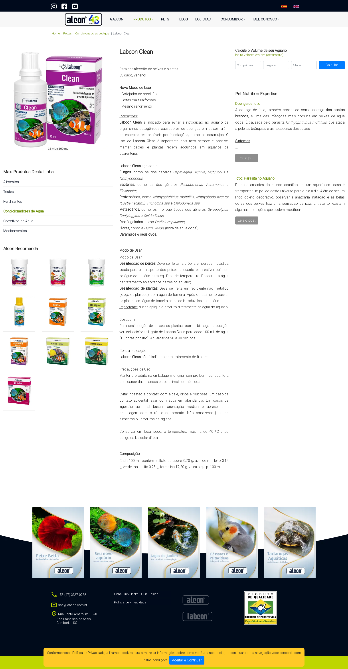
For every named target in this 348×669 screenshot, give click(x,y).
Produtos (142, 19)
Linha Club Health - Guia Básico (136, 594)
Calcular (332, 65)
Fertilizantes (12, 201)
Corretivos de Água (18, 221)
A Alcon (116, 19)
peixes (67, 33)
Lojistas (203, 19)
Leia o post (246, 158)
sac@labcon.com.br (69, 605)
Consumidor (232, 19)
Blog (183, 19)
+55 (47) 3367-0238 (174, 5)
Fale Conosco (265, 19)
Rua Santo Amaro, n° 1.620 (74, 618)
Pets (165, 19)
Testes (8, 192)
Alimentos (11, 182)
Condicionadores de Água (92, 33)
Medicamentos (15, 231)
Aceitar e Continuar (187, 660)
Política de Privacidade (88, 653)
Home (56, 33)
